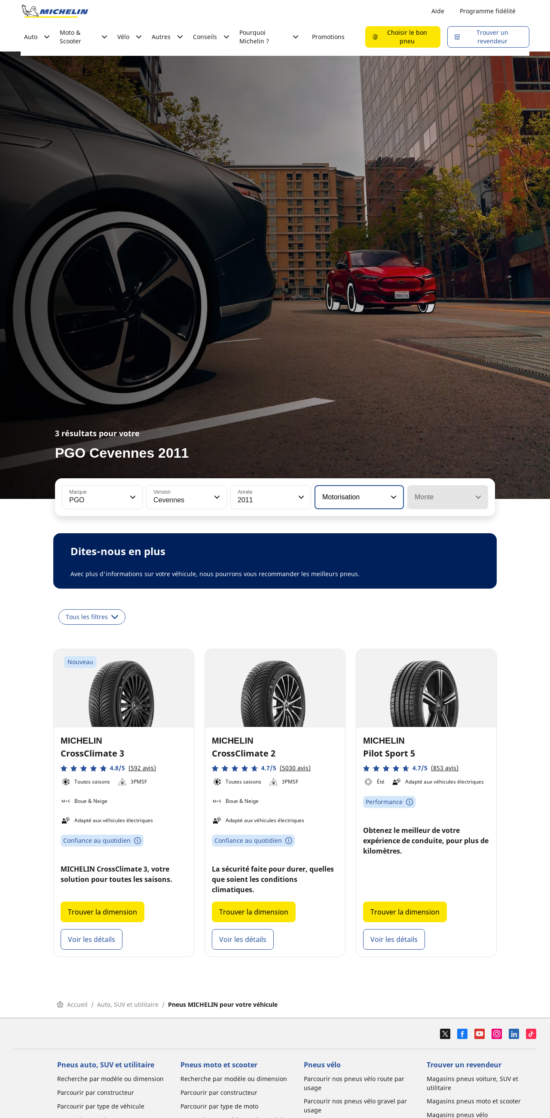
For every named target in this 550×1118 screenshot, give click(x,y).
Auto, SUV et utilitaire (128, 1004)
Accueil (72, 1004)
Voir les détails (91, 939)
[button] (131, 497)
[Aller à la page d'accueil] (55, 11)
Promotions (328, 37)
